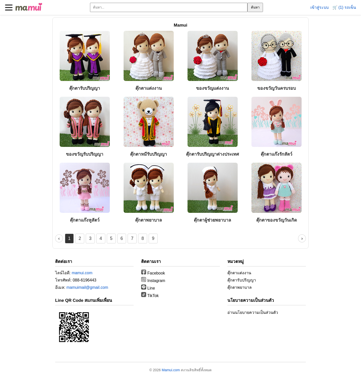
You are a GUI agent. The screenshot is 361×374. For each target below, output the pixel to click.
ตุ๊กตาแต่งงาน (148, 88)
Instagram (153, 280)
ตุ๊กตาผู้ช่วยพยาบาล (212, 220)
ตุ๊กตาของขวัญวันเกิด (276, 220)
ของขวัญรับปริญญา (84, 154)
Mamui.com (171, 370)
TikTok (150, 296)
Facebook (153, 273)
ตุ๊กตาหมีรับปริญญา (148, 154)
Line (148, 288)
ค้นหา (255, 7)
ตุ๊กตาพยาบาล (148, 220)
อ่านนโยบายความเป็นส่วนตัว (252, 312)
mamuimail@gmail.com (87, 287)
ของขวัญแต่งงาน (212, 88)
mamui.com (82, 273)
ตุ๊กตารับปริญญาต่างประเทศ (212, 154)
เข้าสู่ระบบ (319, 7)
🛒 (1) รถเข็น (344, 7)
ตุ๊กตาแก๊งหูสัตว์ (85, 220)
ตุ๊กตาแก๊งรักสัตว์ (276, 154)
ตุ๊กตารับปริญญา (84, 88)
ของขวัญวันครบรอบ (276, 88)
